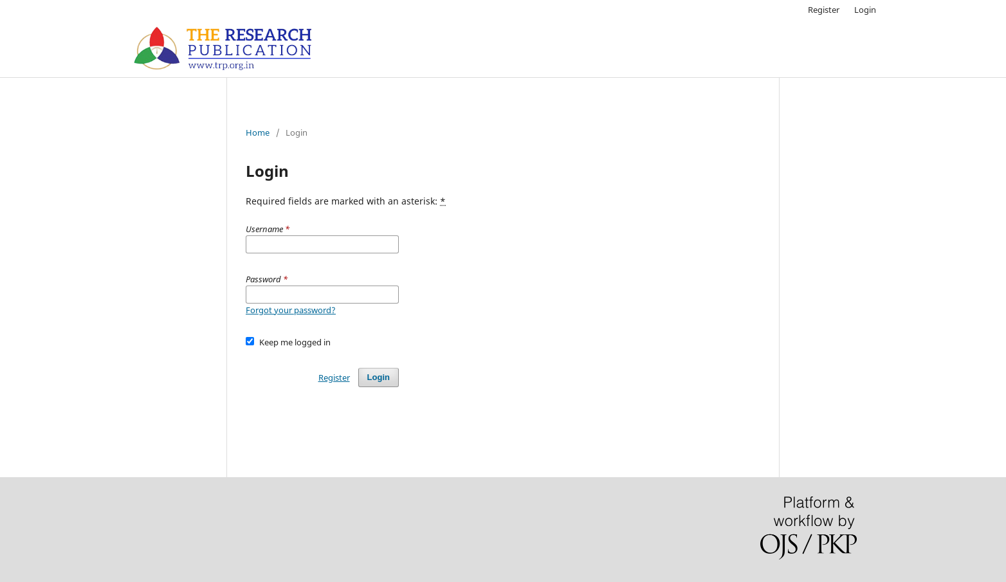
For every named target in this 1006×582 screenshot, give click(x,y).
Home (258, 132)
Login (865, 9)
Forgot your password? (291, 310)
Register (823, 9)
